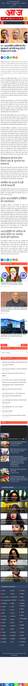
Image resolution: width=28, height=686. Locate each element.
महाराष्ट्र (13, 654)
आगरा (3, 625)
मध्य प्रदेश (13, 647)
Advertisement (16, 3)
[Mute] (23, 439)
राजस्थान (23, 605)
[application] (14, 432)
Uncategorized (6, 615)
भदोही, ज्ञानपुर (24, 634)
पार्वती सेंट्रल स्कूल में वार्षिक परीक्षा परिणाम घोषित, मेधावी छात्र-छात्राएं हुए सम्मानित (14, 363)
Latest (3, 605)
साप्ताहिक (23, 657)
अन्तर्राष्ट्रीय (4, 618)
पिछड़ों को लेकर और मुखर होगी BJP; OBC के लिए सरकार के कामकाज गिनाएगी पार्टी (24, 345)
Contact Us (23, 3)
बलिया (22, 630)
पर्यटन (12, 628)
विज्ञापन (22, 647)
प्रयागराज (13, 631)
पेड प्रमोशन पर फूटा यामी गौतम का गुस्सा (9, 512)
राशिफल (23, 609)
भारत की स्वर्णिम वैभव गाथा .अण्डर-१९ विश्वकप (12, 407)
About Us (9, 3)
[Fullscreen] (25, 439)
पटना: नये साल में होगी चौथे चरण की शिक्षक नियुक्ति (13, 415)
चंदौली (22, 624)
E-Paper (14, 4)
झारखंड (12, 605)
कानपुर (3, 641)
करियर (3, 638)
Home (3, 3)
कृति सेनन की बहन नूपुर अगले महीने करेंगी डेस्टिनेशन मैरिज (13, 559)
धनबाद (12, 609)
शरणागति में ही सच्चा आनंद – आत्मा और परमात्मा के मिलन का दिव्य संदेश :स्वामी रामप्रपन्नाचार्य (13, 395)
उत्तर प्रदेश (4, 631)
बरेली (12, 638)
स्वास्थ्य (22, 660)
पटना (12, 625)
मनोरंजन (13, 650)
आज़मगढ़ (23, 621)
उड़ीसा (3, 628)
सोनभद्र (22, 643)
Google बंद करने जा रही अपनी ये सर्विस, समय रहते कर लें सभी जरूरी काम (13, 335)
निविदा (12, 618)
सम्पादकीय (23, 654)
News (3, 609)
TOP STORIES (5, 612)
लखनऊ (22, 615)
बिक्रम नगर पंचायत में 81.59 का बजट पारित (11, 389)
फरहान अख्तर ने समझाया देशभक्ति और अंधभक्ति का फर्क (13, 582)
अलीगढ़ (4, 621)
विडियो (22, 650)
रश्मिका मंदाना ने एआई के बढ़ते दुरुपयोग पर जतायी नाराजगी (13, 547)
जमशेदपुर (4, 657)
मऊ (21, 637)
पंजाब (12, 621)
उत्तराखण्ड (4, 634)
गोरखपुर (4, 650)
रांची (12, 657)
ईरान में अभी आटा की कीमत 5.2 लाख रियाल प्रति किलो (14, 369)
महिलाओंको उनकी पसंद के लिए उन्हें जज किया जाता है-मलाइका (14, 536)
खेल (3, 644)
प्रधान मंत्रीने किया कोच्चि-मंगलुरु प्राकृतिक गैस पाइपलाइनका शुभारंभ (12, 283)
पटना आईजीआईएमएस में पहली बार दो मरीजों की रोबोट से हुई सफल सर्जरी (14, 401)
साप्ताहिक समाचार (8, 502)
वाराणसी (22, 618)
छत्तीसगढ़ (4, 654)
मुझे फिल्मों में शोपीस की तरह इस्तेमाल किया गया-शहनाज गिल (14, 524)
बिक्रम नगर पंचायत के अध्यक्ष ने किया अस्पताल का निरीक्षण (13, 374)
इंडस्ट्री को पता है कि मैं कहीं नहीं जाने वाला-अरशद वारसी (12, 593)
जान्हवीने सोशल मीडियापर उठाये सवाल (9, 570)
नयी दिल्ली (13, 615)
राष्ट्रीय (22, 612)
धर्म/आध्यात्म (14, 612)
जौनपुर (22, 627)
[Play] (2, 439)
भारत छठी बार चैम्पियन (7, 411)
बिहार (12, 644)
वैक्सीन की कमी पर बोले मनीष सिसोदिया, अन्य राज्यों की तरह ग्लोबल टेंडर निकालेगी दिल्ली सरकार (14, 309)
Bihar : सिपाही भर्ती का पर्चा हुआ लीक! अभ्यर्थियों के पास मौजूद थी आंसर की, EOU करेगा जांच (5, 345)
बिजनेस (13, 641)
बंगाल (12, 634)
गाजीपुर (3, 647)
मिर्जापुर (22, 640)
